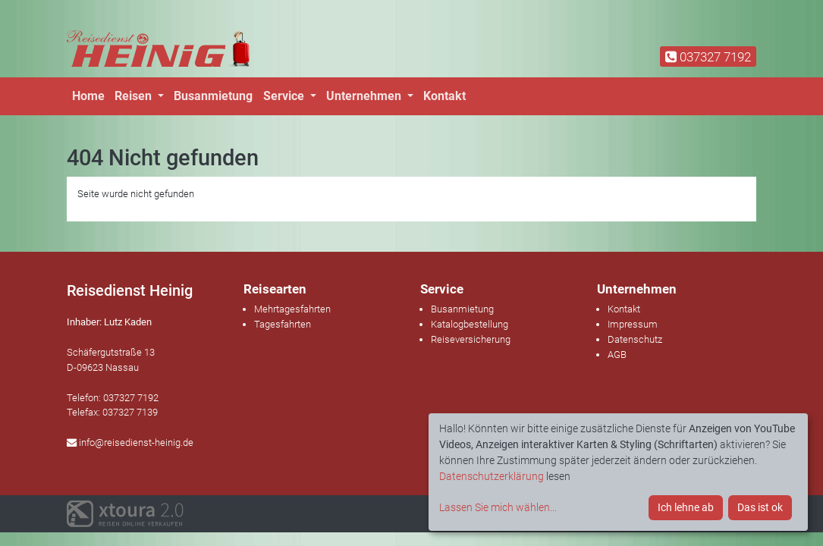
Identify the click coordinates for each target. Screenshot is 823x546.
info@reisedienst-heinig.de (130, 442)
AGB (617, 354)
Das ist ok (760, 507)
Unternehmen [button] (365, 96)
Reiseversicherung (470, 339)
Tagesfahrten (282, 324)
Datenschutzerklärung (491, 476)
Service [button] (285, 96)
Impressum (633, 324)
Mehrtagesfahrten (292, 309)
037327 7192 (708, 56)
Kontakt (444, 96)
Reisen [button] (135, 96)
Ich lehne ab (686, 507)
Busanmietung (213, 96)
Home (88, 96)
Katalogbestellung (469, 324)
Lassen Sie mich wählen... (498, 507)
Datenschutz (635, 339)
